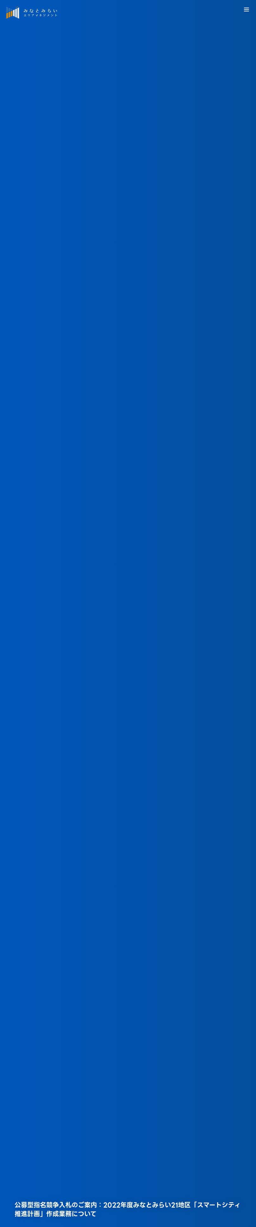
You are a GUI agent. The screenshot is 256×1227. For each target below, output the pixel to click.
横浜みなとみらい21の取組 (57, 1206)
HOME (13, 1206)
